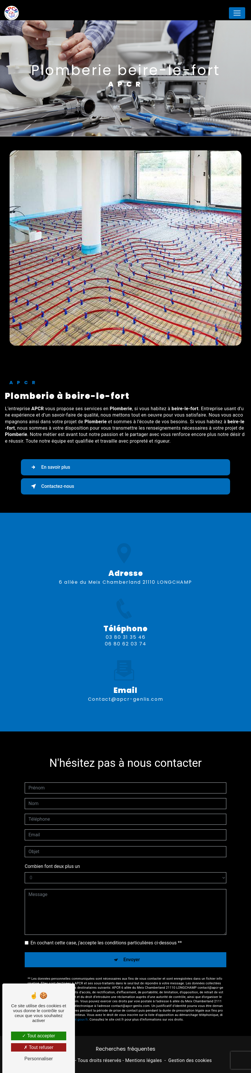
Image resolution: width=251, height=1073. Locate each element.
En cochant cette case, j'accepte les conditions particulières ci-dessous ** (106, 934)
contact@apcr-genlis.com (125, 690)
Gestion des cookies (190, 1060)
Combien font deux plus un (52, 858)
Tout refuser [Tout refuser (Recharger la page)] (38, 1047)
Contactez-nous (51, 486)
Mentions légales (143, 1060)
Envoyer (131, 951)
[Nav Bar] (237, 13)
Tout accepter (38, 1035)
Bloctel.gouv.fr (77, 1011)
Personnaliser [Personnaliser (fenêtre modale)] (38, 1058)
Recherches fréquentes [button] (125, 1048)
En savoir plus (49, 467)
